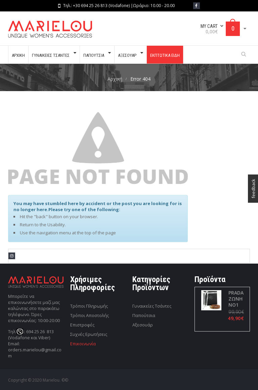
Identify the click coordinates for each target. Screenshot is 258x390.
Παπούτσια (143, 315)
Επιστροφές (82, 325)
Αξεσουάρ (142, 325)
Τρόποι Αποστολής (89, 315)
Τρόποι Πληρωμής (89, 306)
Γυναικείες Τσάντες (151, 306)
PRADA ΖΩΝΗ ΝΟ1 (236, 299)
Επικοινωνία (83, 344)
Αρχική (115, 79)
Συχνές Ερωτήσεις (88, 334)
